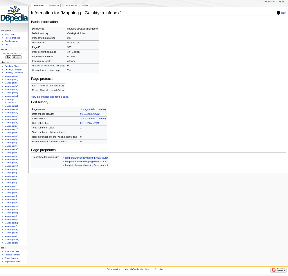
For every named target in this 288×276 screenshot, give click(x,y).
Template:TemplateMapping (79, 165)
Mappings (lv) (11, 186)
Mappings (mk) (12, 189)
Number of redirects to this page (48, 65)
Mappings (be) (11, 83)
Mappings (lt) (11, 182)
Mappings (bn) (11, 89)
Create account (270, 1)
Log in (281, 1)
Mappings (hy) (11, 166)
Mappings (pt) (11, 202)
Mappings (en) (11, 122)
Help (283, 13)
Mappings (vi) (11, 236)
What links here (12, 251)
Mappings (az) (11, 79)
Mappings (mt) (11, 193)
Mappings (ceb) (12, 96)
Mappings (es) (11, 129)
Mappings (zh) (11, 243)
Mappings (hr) (11, 159)
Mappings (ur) (11, 233)
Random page (11, 41)
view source (102, 158)
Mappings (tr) (11, 226)
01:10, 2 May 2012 (90, 114)
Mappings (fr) (11, 146)
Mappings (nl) (11, 196)
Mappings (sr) (11, 219)
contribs (101, 109)
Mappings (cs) (11, 106)
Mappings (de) (11, 116)
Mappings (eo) (11, 126)
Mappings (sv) (11, 223)
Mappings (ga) (11, 149)
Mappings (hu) (11, 162)
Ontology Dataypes (13, 69)
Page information (13, 261)
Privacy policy (113, 269)
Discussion (54, 5)
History (85, 5)
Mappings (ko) (11, 179)
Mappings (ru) (11, 206)
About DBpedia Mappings (137, 269)
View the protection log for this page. (50, 97)
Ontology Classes (13, 66)
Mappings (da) (11, 112)
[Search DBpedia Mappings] (13, 53)
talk (93, 109)
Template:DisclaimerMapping (80, 158)
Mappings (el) (11, 119)
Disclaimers (159, 269)
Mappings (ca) (11, 93)
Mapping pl (38, 5)
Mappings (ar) (11, 76)
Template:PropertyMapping (79, 161)
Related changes (12, 255)
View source (71, 5)
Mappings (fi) (11, 142)
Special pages (11, 258)
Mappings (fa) (11, 139)
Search (4, 49)
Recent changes (12, 38)
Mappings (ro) (11, 209)
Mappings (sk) (11, 213)
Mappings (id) (11, 169)
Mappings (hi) (11, 156)
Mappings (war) (12, 239)
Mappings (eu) (11, 136)
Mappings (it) (11, 173)
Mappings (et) (11, 133)
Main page (10, 34)
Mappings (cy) (11, 109)
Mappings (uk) (11, 229)
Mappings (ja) (11, 176)
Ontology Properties (14, 73)
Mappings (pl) (11, 199)
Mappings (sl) (11, 216)
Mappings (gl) (11, 153)
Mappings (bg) (11, 86)
